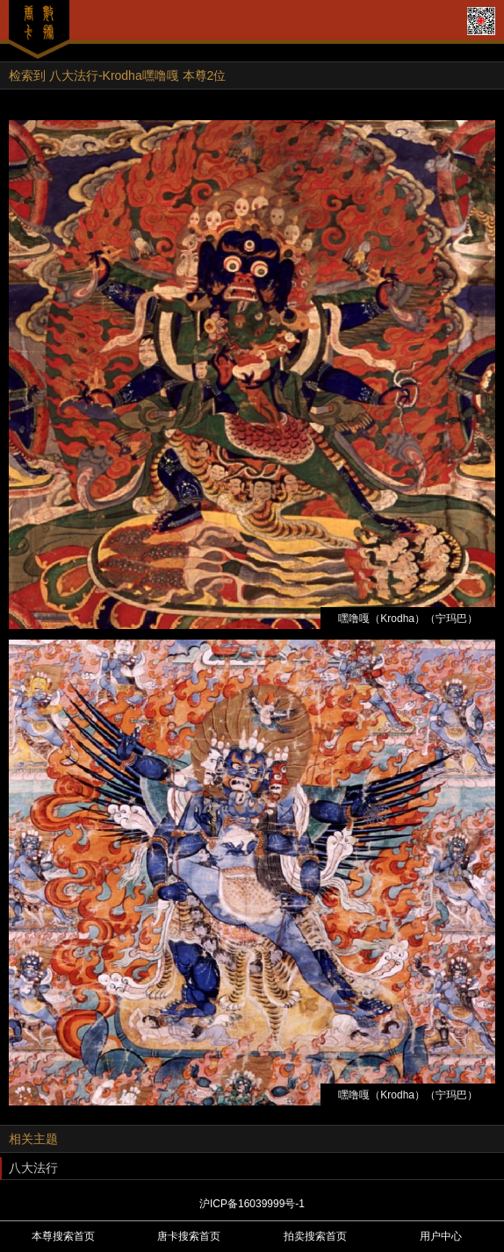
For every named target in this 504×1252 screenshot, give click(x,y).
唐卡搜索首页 (188, 1236)
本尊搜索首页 (63, 1236)
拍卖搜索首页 (315, 1236)
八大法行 (33, 1168)
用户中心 (441, 1236)
